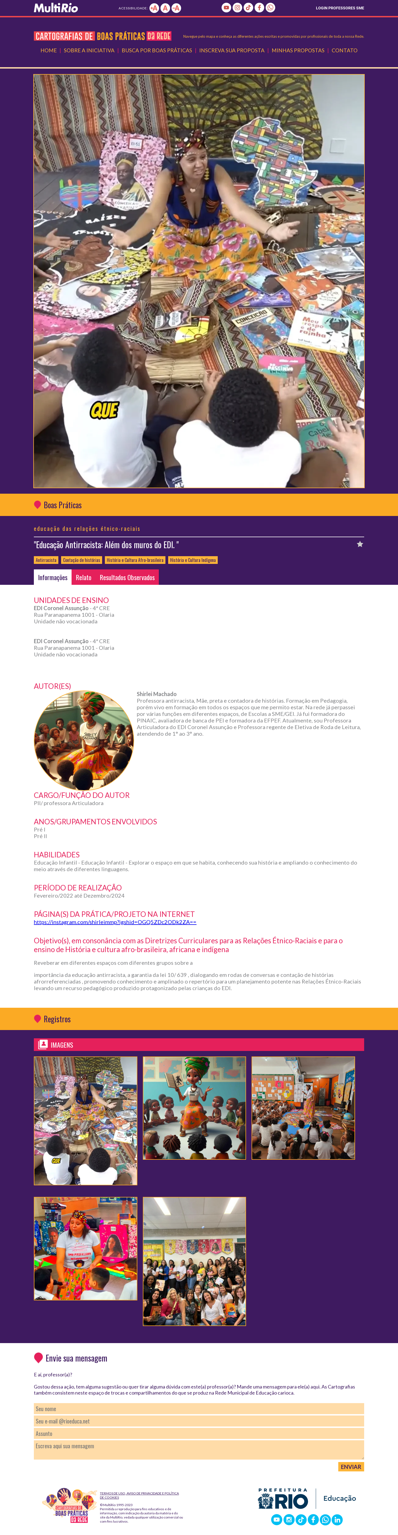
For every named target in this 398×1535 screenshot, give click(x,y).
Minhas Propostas (298, 50)
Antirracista (46, 560)
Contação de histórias (81, 560)
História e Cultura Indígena (193, 560)
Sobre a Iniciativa (89, 50)
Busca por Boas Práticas (157, 50)
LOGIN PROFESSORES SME (340, 8)
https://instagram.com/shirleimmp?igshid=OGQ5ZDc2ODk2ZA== (115, 922)
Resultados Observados (127, 577)
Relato (83, 577)
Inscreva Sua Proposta (232, 50)
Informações (52, 577)
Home (48, 50)
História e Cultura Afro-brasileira (135, 560)
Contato (345, 50)
